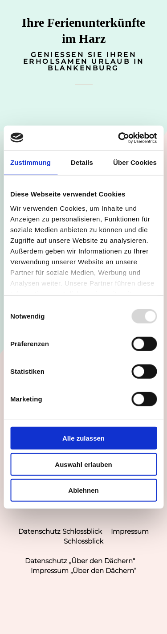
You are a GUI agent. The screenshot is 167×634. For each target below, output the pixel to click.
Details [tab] (82, 162)
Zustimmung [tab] (30, 162)
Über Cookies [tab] (135, 162)
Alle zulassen (83, 438)
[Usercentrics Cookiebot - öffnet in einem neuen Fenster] (119, 137)
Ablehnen (83, 490)
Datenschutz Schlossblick (60, 531)
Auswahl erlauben (83, 464)
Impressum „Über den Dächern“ (83, 570)
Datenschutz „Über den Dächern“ (80, 560)
